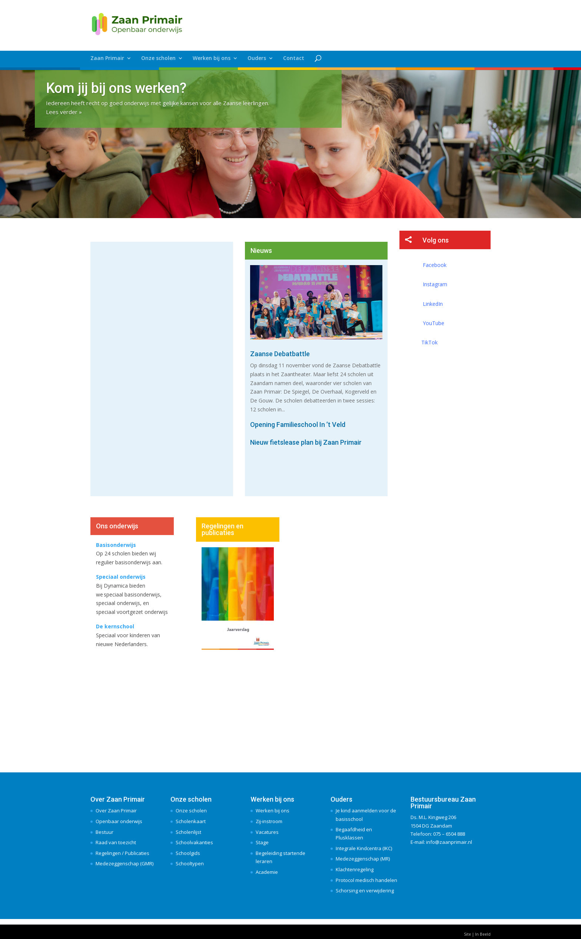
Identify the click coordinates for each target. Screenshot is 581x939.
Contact (293, 58)
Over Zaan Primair (116, 810)
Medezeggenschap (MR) (363, 858)
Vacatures (267, 832)
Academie (267, 872)
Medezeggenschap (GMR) (124, 863)
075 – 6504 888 (449, 834)
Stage (262, 842)
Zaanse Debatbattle (280, 354)
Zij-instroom (269, 821)
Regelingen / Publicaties (122, 853)
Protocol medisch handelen (366, 880)
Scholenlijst (188, 832)
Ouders (257, 58)
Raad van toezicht (116, 842)
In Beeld (483, 934)
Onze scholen (158, 58)
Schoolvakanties (194, 842)
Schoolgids (188, 853)
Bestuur (104, 832)
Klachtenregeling (355, 869)
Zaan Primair (107, 58)
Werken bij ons (211, 58)
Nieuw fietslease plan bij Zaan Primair (306, 442)
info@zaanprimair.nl (449, 842)
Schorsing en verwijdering (365, 890)
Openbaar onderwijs (119, 821)
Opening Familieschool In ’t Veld (297, 424)
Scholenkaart (191, 821)
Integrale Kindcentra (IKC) (364, 848)
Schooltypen (190, 863)
